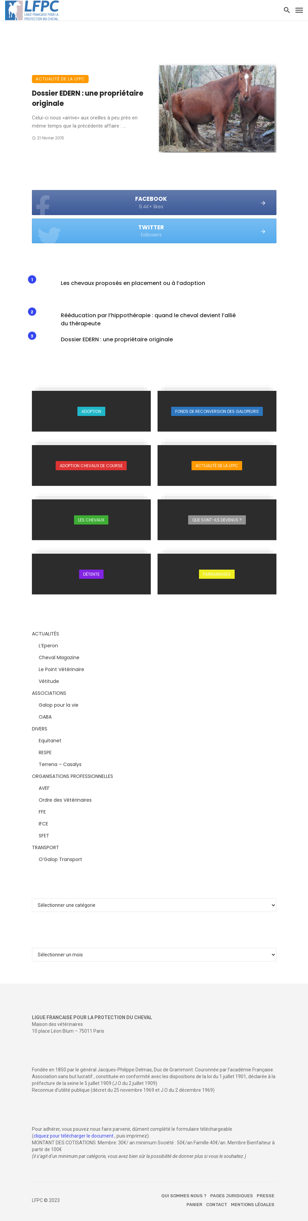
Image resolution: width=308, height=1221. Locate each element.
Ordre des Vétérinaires (65, 800)
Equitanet (50, 740)
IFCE (43, 823)
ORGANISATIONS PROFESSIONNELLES (72, 776)
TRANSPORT (45, 847)
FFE (42, 811)
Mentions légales (252, 1204)
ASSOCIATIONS (49, 693)
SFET (44, 835)
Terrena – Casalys (60, 764)
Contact (216, 1204)
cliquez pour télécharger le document (73, 1136)
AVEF (44, 788)
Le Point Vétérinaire (61, 669)
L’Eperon (48, 645)
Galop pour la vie (58, 705)
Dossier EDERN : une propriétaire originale (87, 98)
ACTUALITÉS (45, 633)
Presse (265, 1195)
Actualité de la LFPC (60, 79)
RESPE (45, 752)
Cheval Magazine (59, 657)
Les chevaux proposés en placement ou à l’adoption (133, 283)
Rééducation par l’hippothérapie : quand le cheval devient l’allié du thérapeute (148, 319)
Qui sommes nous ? (183, 1195)
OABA (45, 716)
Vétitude (49, 681)
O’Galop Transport (60, 859)
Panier (194, 1204)
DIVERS (39, 728)
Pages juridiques (231, 1195)
